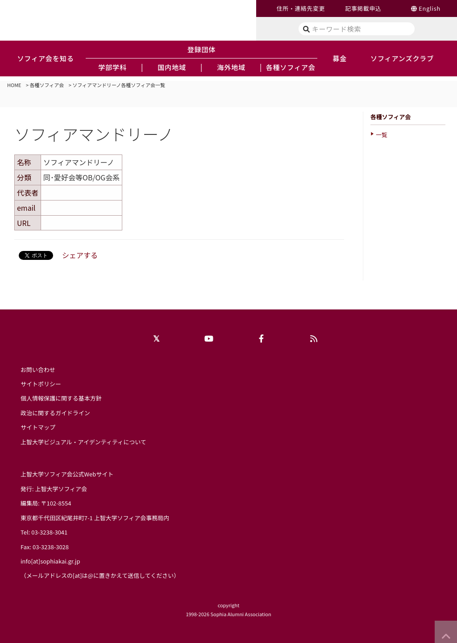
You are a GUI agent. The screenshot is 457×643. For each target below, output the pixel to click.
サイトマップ (38, 427)
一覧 (381, 134)
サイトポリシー (41, 384)
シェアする (80, 255)
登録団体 (201, 49)
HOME (14, 84)
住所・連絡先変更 (301, 8)
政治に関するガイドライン (55, 413)
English (429, 8)
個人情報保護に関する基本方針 (61, 398)
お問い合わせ (38, 369)
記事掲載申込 (363, 8)
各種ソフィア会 (47, 84)
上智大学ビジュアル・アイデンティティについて (83, 442)
